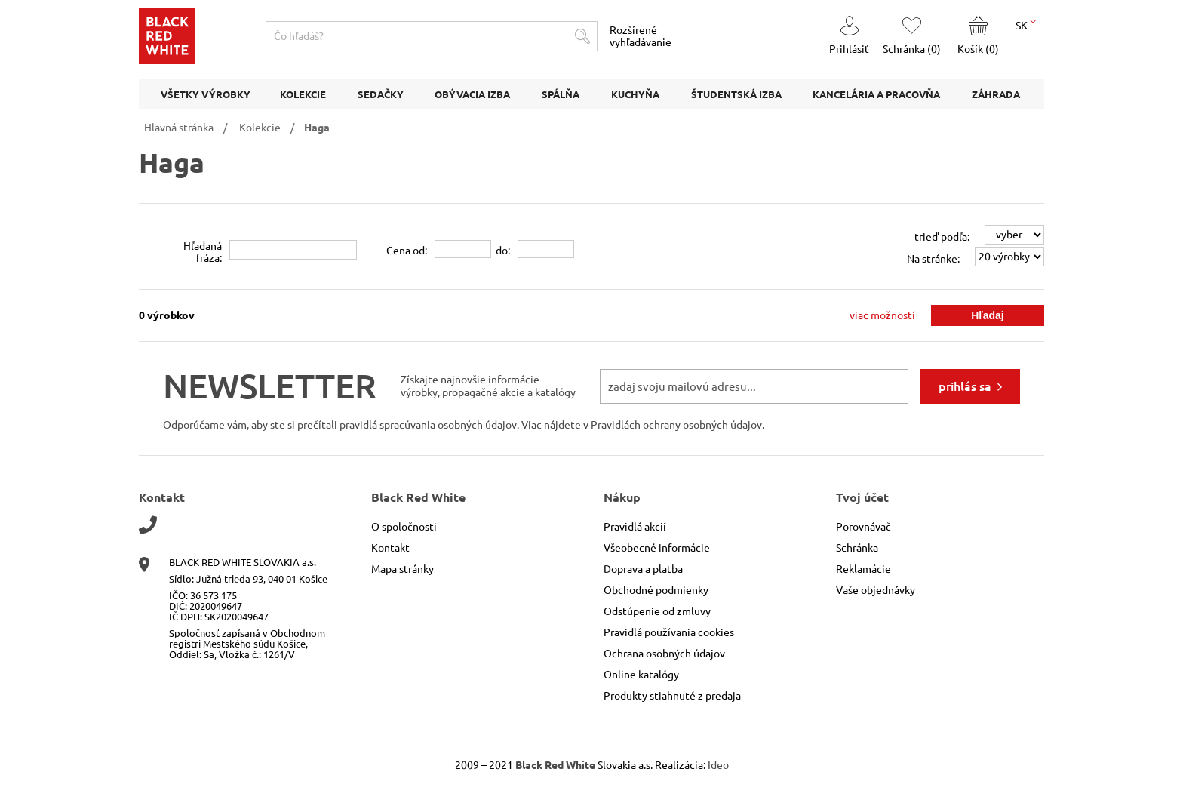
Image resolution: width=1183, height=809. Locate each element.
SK (1026, 24)
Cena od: (406, 251)
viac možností (882, 315)
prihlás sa (965, 386)
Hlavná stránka (179, 128)
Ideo (718, 765)
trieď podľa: (941, 237)
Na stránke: (933, 259)
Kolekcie (260, 128)
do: (503, 251)
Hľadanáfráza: (202, 252)
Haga (317, 128)
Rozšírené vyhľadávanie (640, 36)
